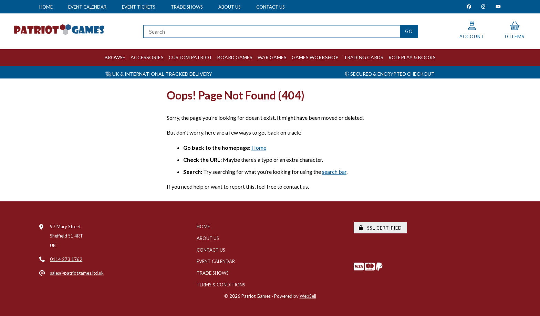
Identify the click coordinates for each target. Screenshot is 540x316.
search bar (334, 171)
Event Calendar (87, 7)
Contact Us (270, 7)
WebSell (308, 296)
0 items (515, 30)
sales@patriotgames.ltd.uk (77, 273)
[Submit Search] (409, 31)
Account (471, 30)
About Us (229, 7)
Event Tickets (138, 7)
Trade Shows (187, 7)
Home (46, 7)
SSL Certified (380, 228)
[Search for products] (271, 31)
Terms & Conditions (221, 284)
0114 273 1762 (66, 259)
